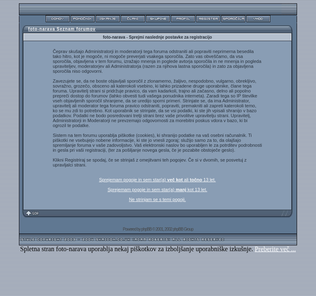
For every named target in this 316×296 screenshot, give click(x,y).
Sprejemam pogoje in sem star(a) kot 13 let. (157, 189)
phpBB (146, 229)
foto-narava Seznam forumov (62, 29)
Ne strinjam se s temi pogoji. (157, 199)
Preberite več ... (275, 248)
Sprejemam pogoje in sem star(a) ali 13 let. (157, 179)
